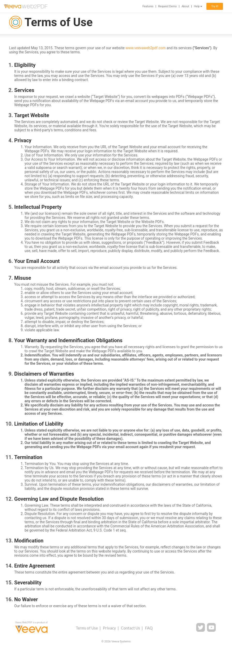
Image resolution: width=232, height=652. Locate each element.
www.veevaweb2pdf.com (146, 48)
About (185, 6)
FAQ (149, 628)
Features (147, 6)
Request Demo (167, 6)
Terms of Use (87, 628)
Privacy (109, 628)
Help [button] (198, 6)
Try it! (214, 6)
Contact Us (130, 628)
